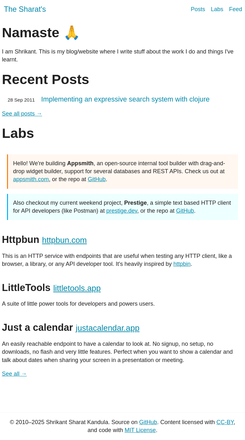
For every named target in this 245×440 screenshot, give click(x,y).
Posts (198, 9)
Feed (235, 9)
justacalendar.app (107, 327)
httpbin (181, 264)
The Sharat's (25, 9)
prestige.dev (121, 211)
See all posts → (22, 113)
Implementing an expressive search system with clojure (125, 99)
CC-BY (225, 422)
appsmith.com (31, 179)
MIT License (140, 430)
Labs (217, 9)
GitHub (97, 179)
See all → (14, 374)
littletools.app (77, 288)
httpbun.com (64, 240)
